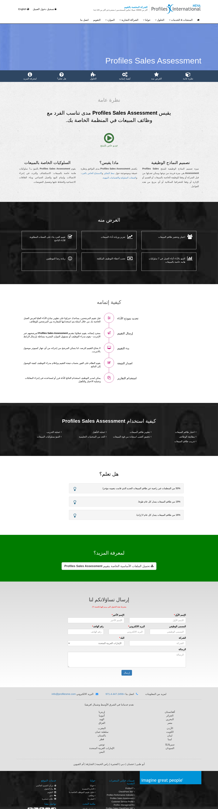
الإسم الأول (162, 615)
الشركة (164, 638)
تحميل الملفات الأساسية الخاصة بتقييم (109, 566)
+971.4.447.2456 (115, 694)
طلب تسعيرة (49, 770)
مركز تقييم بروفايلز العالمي (122, 793)
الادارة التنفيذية (89, 760)
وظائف (91, 766)
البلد (105, 638)
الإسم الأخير (101, 615)
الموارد (110, 20)
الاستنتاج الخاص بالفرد (92, 173)
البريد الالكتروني (119, 626)
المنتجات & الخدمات (181, 20)
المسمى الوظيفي (159, 626)
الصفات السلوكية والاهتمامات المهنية (119, 178)
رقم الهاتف (80, 626)
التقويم (97, 20)
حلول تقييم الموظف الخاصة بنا (82, 763)
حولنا (146, 20)
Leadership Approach (125, 786)
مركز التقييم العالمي (46, 756)
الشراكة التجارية (128, 20)
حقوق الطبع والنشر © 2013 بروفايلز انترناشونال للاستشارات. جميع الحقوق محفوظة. (106, 804)
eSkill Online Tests (126, 783)
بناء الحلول (50, 760)
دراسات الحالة (89, 780)
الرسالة (164, 649)
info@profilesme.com (64, 694)
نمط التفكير (109, 173)
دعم (53, 766)
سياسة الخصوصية (25, 804)
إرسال (109, 672)
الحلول (159, 20)
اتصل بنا (84, 20)
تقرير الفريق (124, 789)
